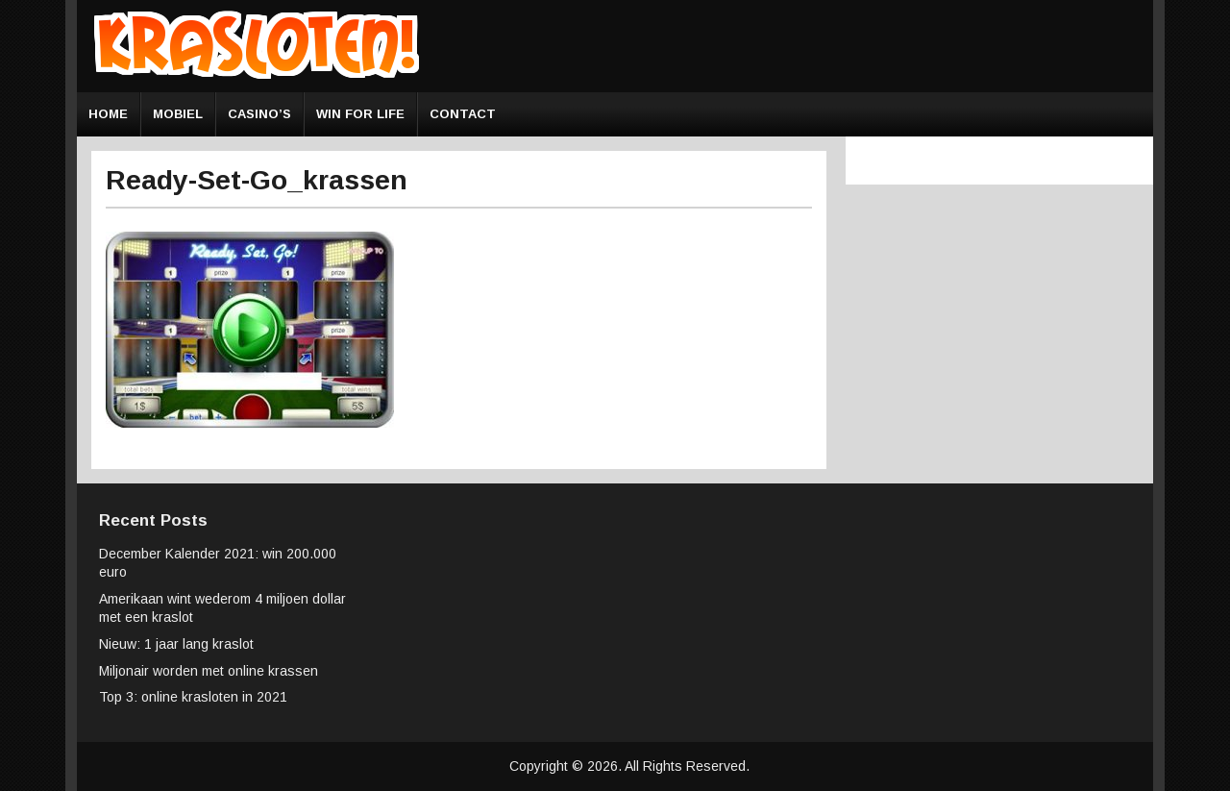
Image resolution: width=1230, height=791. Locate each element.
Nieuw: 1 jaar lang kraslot (176, 644)
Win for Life (360, 114)
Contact (463, 114)
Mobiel (178, 114)
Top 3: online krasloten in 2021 (193, 696)
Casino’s (259, 114)
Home (108, 114)
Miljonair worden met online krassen (208, 671)
